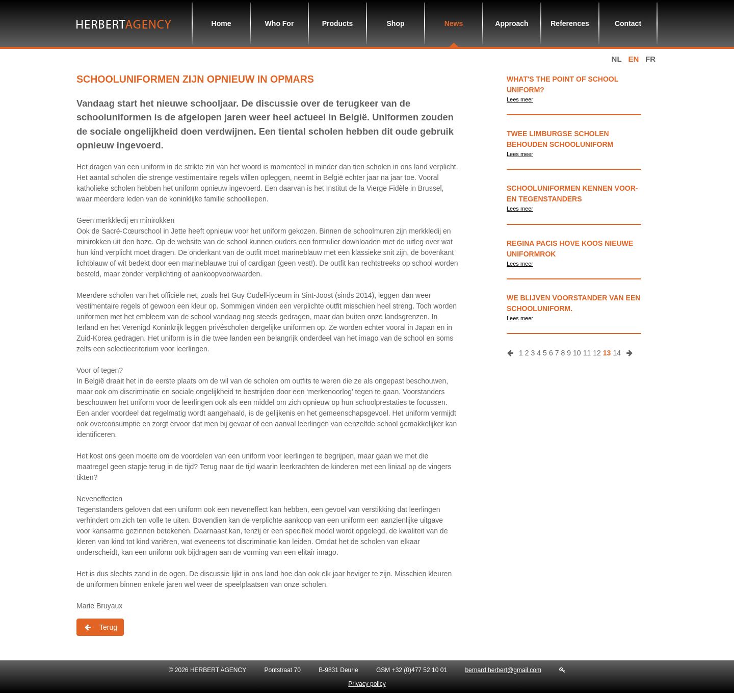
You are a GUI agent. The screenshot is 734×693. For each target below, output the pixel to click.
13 (607, 353)
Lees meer (520, 99)
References (569, 23)
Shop (396, 23)
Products (337, 23)
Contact (628, 23)
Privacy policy (366, 683)
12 (597, 353)
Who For (279, 23)
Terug (100, 627)
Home (221, 23)
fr (650, 59)
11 (587, 353)
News (453, 23)
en (633, 59)
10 (577, 353)
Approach (511, 23)
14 (617, 353)
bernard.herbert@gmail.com (503, 670)
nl (617, 59)
